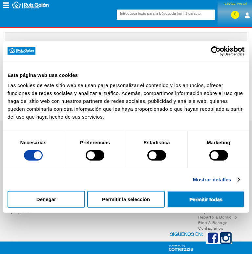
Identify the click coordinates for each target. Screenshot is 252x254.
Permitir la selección (126, 199)
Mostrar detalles (212, 179)
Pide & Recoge (212, 223)
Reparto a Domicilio (217, 217)
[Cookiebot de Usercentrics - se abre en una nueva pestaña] (215, 51)
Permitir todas (205, 199)
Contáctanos (210, 229)
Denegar (46, 199)
